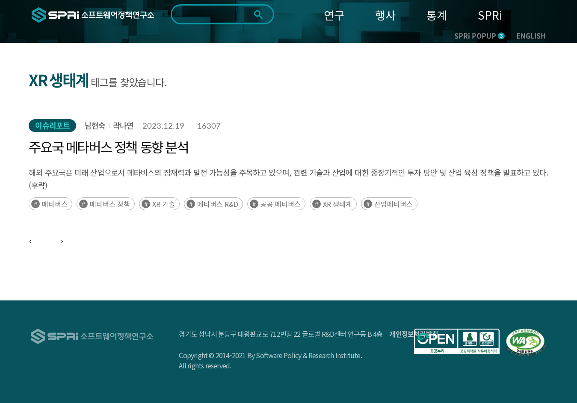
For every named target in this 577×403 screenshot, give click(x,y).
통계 (436, 15)
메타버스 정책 (110, 204)
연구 (334, 15)
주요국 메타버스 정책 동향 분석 (108, 146)
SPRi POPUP (479, 35)
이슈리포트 (52, 125)
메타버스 (55, 204)
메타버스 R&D (217, 204)
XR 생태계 (337, 204)
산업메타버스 (393, 204)
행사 (385, 15)
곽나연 (123, 125)
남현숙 (95, 125)
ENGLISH (531, 35)
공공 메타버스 (280, 204)
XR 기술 (163, 204)
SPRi (490, 15)
